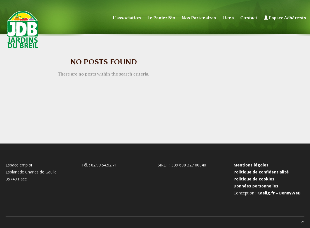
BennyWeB (289, 193)
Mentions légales (251, 165)
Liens (228, 17)
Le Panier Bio (161, 17)
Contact (248, 17)
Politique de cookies (254, 179)
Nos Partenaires (199, 17)
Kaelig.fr (266, 193)
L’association (127, 17)
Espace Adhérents (285, 17)
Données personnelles (256, 186)
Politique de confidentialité (261, 172)
